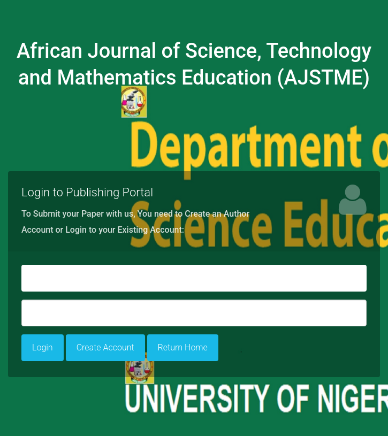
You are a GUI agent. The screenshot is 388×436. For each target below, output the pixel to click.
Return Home (183, 347)
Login (42, 347)
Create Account (105, 347)
